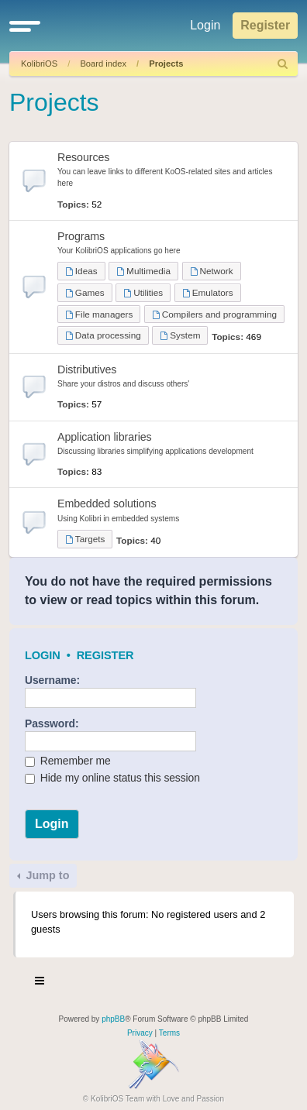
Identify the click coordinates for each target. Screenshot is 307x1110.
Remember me (68, 760)
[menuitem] (283, 63)
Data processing (103, 335)
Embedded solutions (106, 503)
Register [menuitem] (265, 25)
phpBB (113, 1019)
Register (105, 655)
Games (85, 292)
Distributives (86, 369)
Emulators (207, 292)
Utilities (143, 292)
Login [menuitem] (205, 25)
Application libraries (104, 437)
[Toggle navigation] (40, 982)
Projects (166, 63)
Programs (81, 236)
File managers (99, 314)
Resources (83, 157)
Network (211, 271)
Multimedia (143, 271)
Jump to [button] (45, 875)
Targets (85, 539)
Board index (103, 63)
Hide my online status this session (112, 778)
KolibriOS (39, 63)
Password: (51, 723)
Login (42, 655)
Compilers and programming (214, 314)
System (180, 335)
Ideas (81, 271)
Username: (52, 680)
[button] (24, 25)
